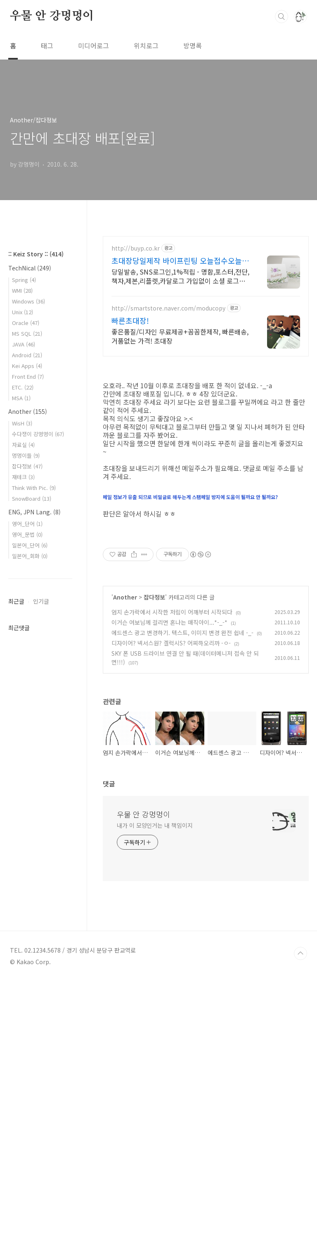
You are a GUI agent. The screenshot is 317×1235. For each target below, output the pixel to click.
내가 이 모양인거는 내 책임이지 (154, 1079)
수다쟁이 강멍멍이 (38, 682)
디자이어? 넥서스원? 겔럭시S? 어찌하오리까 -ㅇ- (171, 897)
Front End (28, 624)
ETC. (22, 635)
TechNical (29, 516)
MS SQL (27, 581)
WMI (22, 538)
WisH (22, 671)
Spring (24, 528)
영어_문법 (27, 782)
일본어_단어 (29, 793)
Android (27, 603)
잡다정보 (154, 851)
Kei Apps (27, 614)
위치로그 (146, 45)
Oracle (25, 571)
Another (125, 851)
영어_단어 (27, 772)
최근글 (16, 849)
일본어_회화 (29, 804)
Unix (22, 560)
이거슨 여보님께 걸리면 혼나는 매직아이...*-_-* (169, 876)
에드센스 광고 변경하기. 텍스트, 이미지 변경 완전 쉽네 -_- (182, 886)
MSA (21, 646)
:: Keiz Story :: (36, 502)
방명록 (192, 45)
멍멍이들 (26, 703)
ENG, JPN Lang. (34, 760)
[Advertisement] (206, 308)
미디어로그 (93, 45)
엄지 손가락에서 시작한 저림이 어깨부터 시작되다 (171, 866)
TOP (300, 1207)
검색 (281, 16)
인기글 (41, 849)
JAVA (23, 592)
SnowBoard (31, 746)
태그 (47, 45)
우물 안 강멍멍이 (52, 16)
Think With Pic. (34, 736)
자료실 (23, 693)
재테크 (23, 725)
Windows (28, 549)
